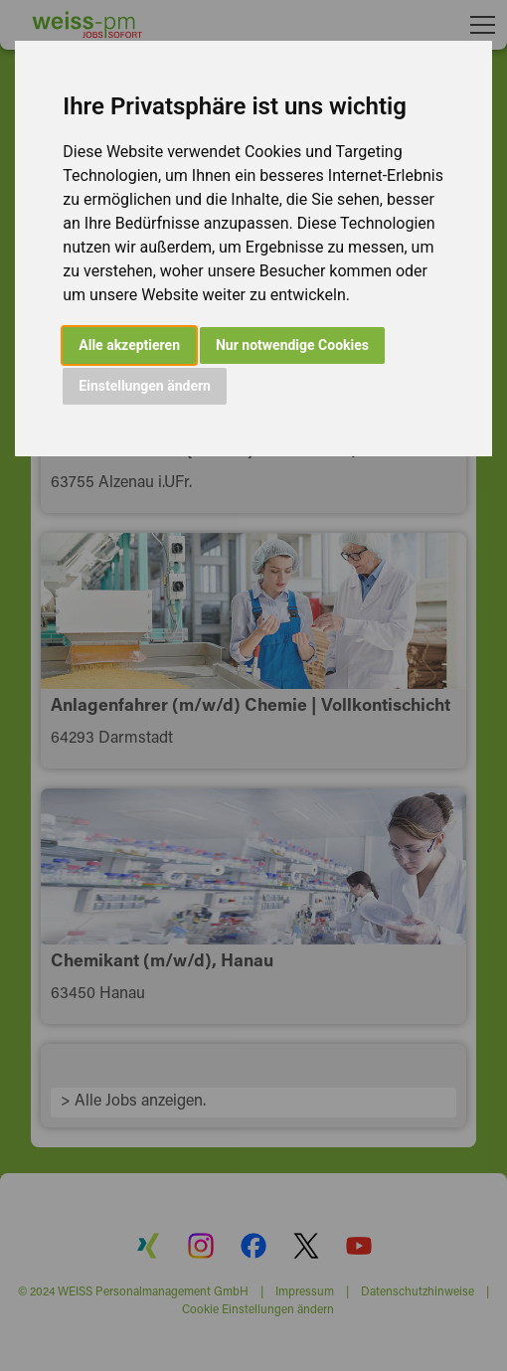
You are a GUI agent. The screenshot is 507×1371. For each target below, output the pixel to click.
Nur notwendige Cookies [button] (292, 345)
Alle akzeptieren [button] (129, 345)
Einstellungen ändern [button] (145, 386)
